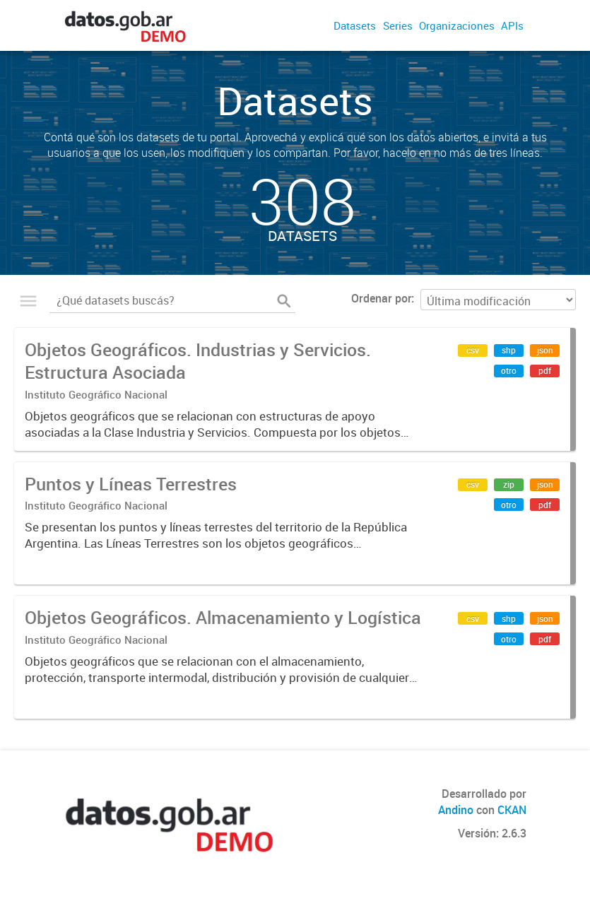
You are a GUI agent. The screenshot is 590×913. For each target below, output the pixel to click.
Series (398, 25)
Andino (455, 810)
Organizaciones (457, 25)
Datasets (355, 25)
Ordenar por (381, 298)
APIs (512, 25)
